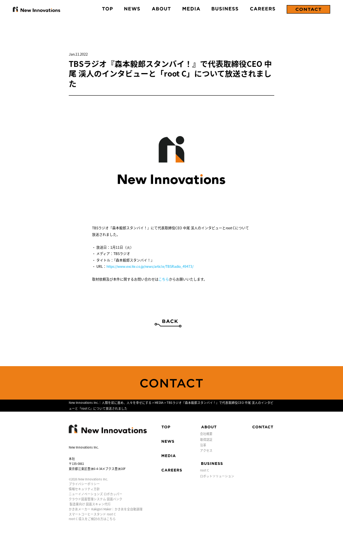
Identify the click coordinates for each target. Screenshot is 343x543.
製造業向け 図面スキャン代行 (90, 504)
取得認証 (206, 439)
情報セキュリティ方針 (84, 489)
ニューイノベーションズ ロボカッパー (95, 494)
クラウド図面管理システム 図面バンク (95, 499)
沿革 (203, 445)
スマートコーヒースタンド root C (92, 514)
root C (204, 470)
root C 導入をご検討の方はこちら (92, 519)
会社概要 (206, 433)
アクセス (206, 450)
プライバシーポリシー (84, 484)
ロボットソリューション (217, 476)
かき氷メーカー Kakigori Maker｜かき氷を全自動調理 (106, 509)
